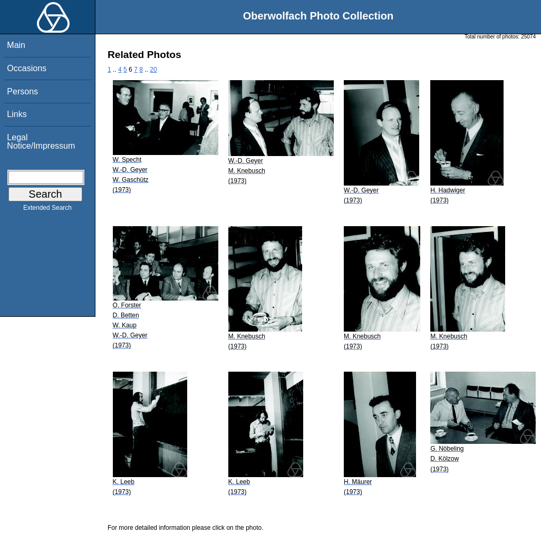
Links (16, 114)
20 (153, 69)
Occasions (26, 68)
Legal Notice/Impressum (41, 141)
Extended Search (47, 210)
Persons (22, 91)
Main (16, 45)
